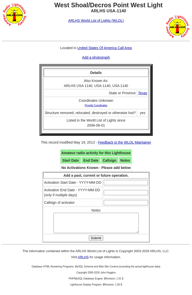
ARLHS (83, 261)
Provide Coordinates (96, 105)
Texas (142, 93)
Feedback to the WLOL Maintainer (124, 142)
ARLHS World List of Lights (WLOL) (96, 21)
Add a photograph (96, 57)
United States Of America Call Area (104, 48)
